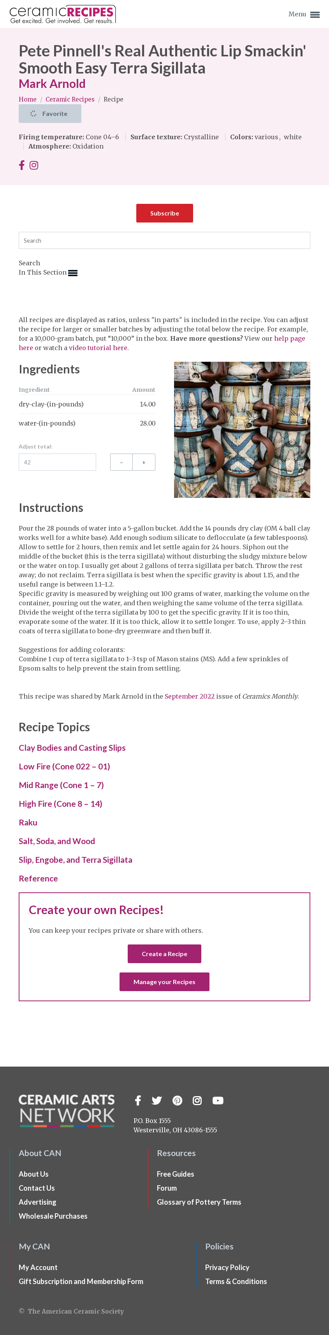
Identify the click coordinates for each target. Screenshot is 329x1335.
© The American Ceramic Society (71, 1311)
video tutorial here (98, 348)
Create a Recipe (164, 953)
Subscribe (164, 213)
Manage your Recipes (164, 981)
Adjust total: (36, 446)
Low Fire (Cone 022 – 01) (64, 766)
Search (29, 263)
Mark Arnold (52, 83)
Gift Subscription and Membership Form (81, 1281)
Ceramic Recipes (71, 99)
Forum (167, 1188)
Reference (38, 878)
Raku (28, 822)
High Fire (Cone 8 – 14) (60, 803)
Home (28, 99)
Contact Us (37, 1188)
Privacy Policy (227, 1267)
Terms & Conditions (236, 1281)
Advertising (37, 1202)
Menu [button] (304, 14)
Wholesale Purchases (53, 1216)
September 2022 (190, 696)
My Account (38, 1267)
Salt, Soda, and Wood (57, 841)
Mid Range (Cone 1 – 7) (61, 785)
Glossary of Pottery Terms (199, 1202)
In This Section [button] (48, 273)
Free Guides (175, 1174)
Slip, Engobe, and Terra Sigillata (75, 859)
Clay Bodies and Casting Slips (72, 747)
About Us (34, 1174)
